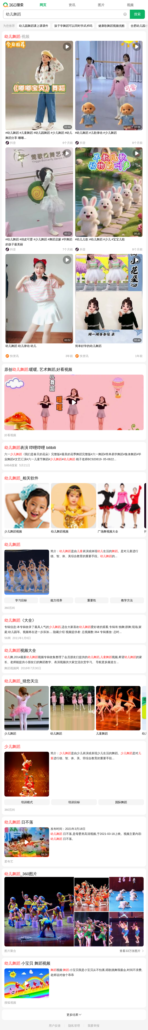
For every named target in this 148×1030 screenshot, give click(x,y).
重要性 (91, 600)
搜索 (137, 14)
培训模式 (27, 802)
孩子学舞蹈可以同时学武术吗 (73, 25)
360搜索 (14, 5)
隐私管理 (74, 1025)
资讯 (72, 5)
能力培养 (56, 600)
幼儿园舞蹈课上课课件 (33, 25)
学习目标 (21, 600)
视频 (130, 5)
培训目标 (74, 802)
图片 (101, 5)
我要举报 (93, 1025)
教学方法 (127, 600)
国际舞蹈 (121, 802)
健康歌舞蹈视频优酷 (111, 25)
